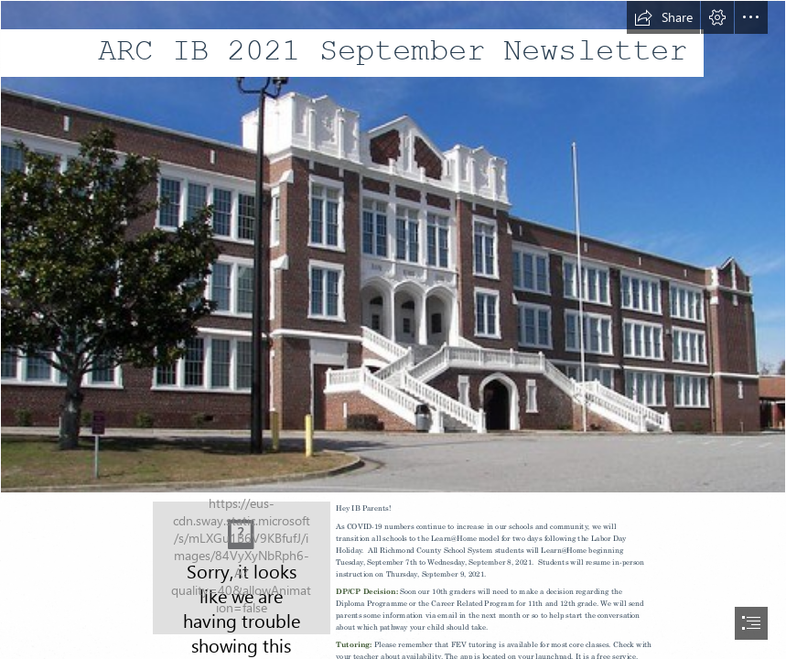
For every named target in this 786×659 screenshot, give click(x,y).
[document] (393, 329)
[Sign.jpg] (241, 568)
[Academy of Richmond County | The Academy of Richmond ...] (393, 246)
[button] (663, 17)
